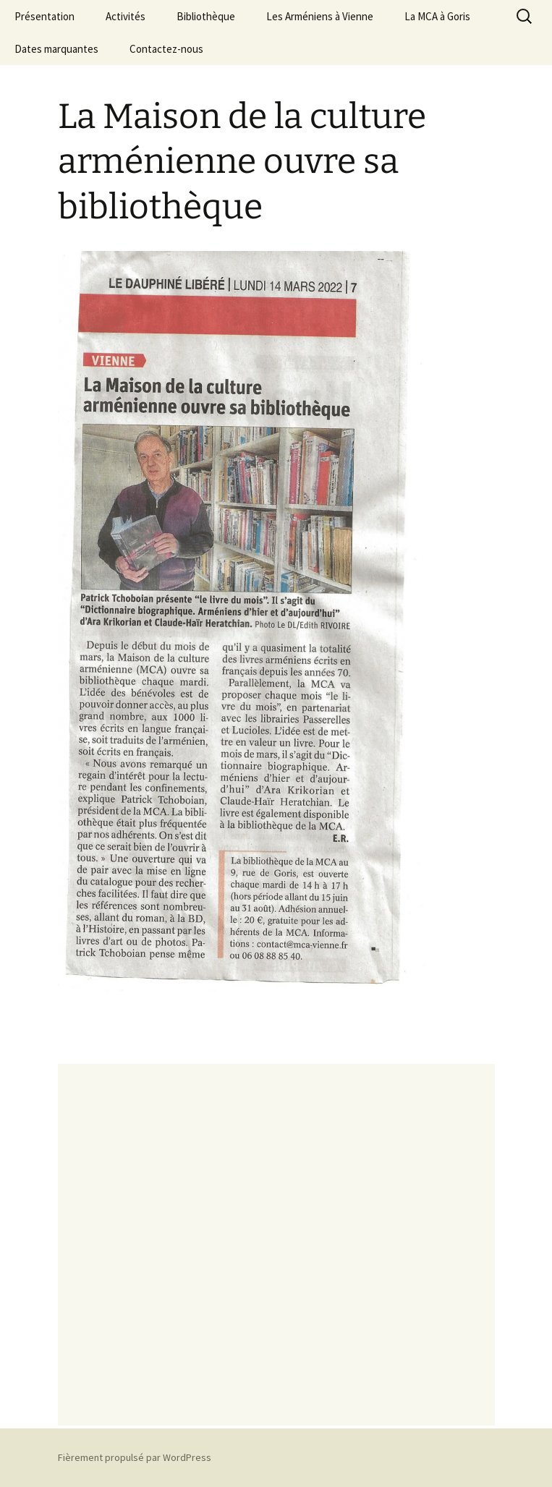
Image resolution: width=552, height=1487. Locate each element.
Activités (125, 16)
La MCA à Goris (437, 16)
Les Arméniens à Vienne (319, 16)
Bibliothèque (206, 16)
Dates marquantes (56, 49)
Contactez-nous (166, 49)
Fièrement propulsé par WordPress (134, 1457)
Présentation (44, 16)
